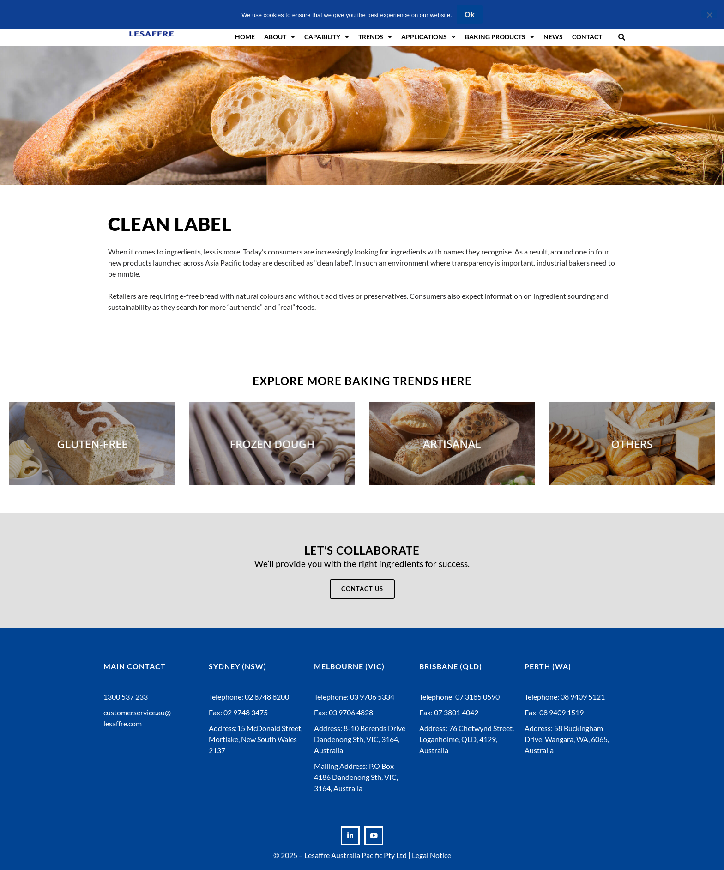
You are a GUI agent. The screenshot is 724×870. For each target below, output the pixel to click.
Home (245, 37)
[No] (709, 14)
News (553, 37)
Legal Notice (431, 855)
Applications (428, 37)
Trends (375, 37)
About (279, 37)
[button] (621, 36)
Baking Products (499, 37)
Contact (587, 37)
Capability (326, 37)
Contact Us (362, 588)
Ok (470, 14)
